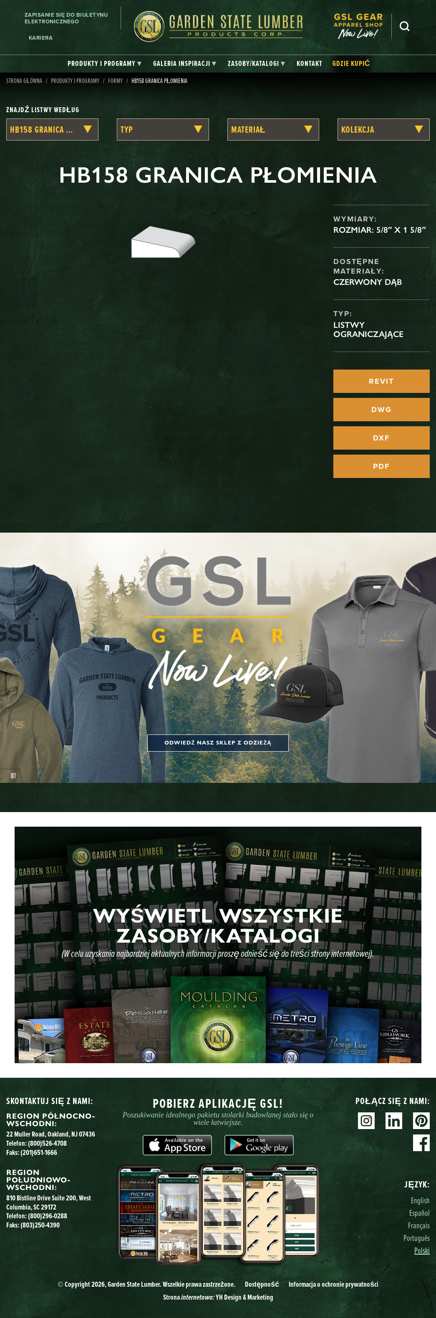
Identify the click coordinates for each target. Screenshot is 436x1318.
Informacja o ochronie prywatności (333, 1284)
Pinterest (421, 1120)
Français (419, 1225)
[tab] (104, 64)
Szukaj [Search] (404, 26)
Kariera (41, 38)
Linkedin (394, 1120)
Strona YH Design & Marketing (218, 1297)
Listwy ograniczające (368, 329)
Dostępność (262, 1284)
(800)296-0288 (47, 1215)
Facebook (421, 1142)
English (420, 1200)
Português (416, 1237)
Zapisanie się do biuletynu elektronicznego (66, 18)
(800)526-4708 (47, 1143)
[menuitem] (362, 26)
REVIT (381, 381)
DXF (381, 438)
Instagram (366, 1120)
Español (419, 1212)
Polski (422, 1250)
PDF (381, 466)
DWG (381, 409)
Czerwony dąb (367, 282)
